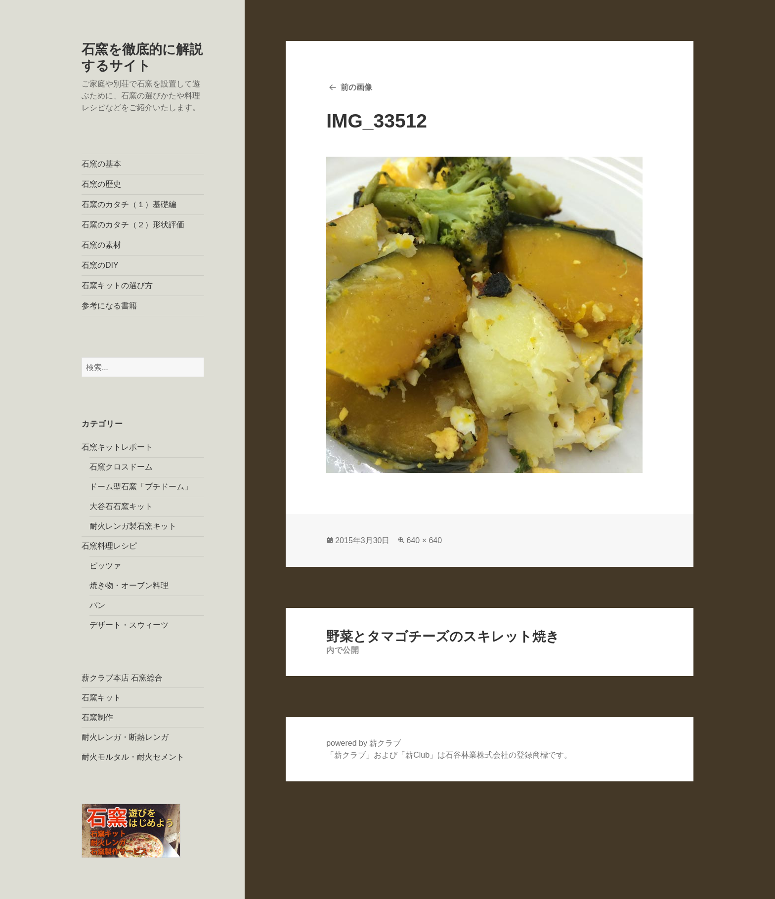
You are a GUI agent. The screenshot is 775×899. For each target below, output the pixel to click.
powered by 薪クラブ (363, 743)
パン (97, 605)
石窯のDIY (100, 265)
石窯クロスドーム (121, 467)
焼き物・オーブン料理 (129, 585)
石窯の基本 (101, 164)
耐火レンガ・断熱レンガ (125, 737)
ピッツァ (105, 565)
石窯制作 (97, 717)
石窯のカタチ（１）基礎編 (129, 204)
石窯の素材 (101, 245)
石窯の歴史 (101, 184)
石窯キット (101, 697)
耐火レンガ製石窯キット (132, 526)
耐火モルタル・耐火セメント (133, 757)
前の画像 (356, 87)
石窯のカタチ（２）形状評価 (133, 224)
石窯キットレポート (117, 447)
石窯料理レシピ (109, 546)
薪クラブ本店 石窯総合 (122, 678)
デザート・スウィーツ (129, 625)
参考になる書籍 (109, 305)
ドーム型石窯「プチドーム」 (140, 486)
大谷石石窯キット (121, 506)
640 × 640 (424, 540)
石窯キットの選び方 (117, 285)
